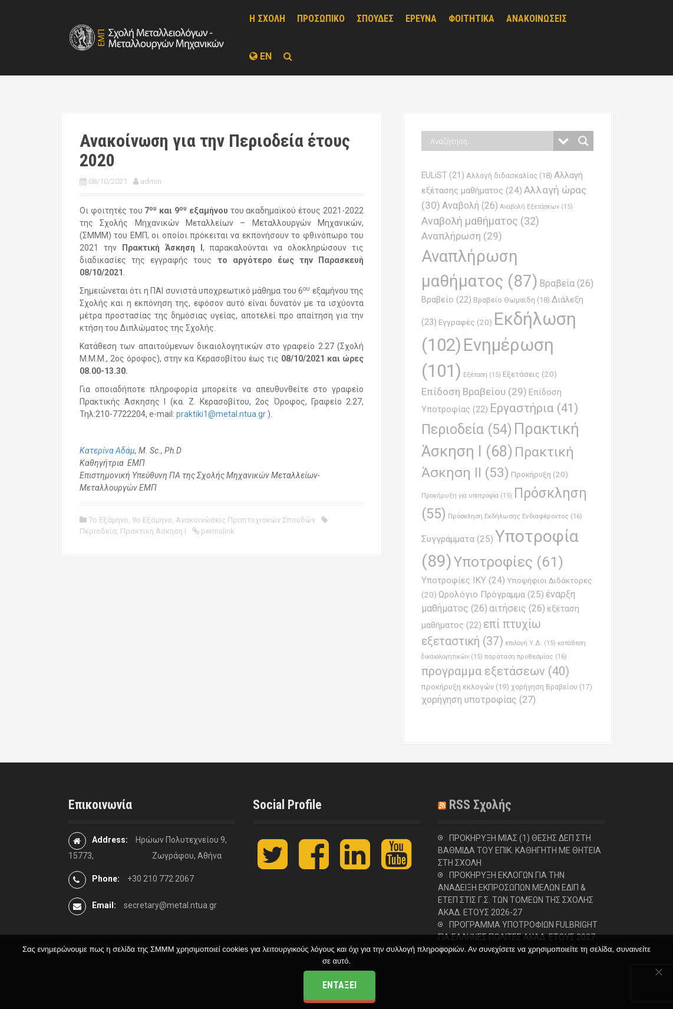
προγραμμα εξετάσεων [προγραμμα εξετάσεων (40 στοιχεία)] (495, 671)
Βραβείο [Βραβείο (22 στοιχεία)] (446, 300)
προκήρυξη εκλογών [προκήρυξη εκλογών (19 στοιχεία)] (465, 686)
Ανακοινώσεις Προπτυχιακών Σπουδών (245, 519)
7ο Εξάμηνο (108, 519)
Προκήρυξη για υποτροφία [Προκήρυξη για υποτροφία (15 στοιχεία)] (466, 495)
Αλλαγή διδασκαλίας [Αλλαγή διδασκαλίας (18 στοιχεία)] (509, 175)
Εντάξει (339, 985)
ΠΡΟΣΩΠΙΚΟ (321, 18)
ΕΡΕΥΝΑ (421, 18)
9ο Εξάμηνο (152, 519)
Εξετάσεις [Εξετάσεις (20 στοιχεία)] (530, 374)
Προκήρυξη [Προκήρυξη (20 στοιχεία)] (539, 474)
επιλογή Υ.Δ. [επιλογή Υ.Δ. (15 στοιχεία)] (530, 643)
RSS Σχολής (480, 804)
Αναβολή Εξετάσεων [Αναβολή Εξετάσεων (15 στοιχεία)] (536, 207)
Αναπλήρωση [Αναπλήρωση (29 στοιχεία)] (461, 236)
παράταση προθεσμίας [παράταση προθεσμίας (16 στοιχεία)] (525, 656)
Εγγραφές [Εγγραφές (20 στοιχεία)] (465, 322)
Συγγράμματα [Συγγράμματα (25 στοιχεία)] (457, 539)
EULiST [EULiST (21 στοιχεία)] (442, 175)
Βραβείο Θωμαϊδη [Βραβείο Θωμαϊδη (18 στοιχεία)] (511, 299)
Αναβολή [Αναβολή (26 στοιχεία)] (470, 205)
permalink (217, 531)
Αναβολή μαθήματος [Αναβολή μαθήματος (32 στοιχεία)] (480, 221)
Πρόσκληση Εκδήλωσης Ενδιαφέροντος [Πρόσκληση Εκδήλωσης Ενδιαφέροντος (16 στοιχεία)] (515, 516)
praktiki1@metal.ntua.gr (221, 414)
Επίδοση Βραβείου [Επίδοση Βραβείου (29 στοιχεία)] (474, 391)
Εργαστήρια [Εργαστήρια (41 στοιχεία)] (534, 408)
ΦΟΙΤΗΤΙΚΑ (471, 18)
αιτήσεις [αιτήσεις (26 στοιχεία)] (517, 608)
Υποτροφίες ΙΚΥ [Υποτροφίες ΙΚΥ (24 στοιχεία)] (463, 580)
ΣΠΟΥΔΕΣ (375, 18)
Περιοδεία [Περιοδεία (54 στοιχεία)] (466, 430)
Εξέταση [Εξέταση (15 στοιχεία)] (482, 375)
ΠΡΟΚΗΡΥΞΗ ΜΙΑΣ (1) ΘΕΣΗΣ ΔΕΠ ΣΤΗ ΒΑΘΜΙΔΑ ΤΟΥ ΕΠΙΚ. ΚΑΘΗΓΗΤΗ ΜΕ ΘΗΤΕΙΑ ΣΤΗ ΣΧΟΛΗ (519, 850)
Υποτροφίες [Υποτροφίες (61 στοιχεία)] (508, 561)
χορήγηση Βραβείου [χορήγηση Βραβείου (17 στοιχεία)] (551, 687)
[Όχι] (658, 972)
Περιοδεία (98, 531)
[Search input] (490, 141)
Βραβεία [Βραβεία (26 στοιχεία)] (566, 283)
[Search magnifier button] (583, 141)
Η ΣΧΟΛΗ (267, 18)
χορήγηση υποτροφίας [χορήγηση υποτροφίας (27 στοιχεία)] (478, 699)
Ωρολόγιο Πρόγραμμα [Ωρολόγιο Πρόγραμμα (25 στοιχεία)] (491, 594)
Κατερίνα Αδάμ (107, 450)
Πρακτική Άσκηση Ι (153, 531)
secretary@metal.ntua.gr (170, 905)
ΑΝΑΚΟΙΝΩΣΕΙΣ (536, 18)
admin (150, 181)
